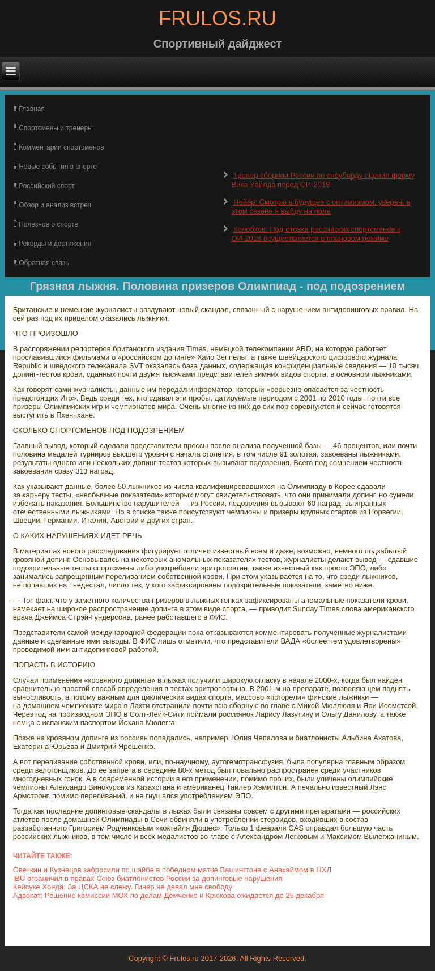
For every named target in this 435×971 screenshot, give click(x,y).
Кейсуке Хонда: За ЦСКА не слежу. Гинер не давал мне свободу (123, 887)
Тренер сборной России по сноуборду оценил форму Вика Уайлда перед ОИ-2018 (322, 180)
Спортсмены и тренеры (56, 128)
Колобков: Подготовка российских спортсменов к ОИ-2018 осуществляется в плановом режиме (315, 233)
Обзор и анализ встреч (55, 205)
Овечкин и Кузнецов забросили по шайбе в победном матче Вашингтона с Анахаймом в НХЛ (172, 870)
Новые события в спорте (58, 167)
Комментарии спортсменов (61, 147)
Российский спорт (47, 186)
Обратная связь (44, 263)
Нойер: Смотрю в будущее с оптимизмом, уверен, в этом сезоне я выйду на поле (320, 206)
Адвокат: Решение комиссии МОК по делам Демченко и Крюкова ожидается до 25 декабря (168, 895)
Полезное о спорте (48, 224)
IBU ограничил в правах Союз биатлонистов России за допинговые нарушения (148, 878)
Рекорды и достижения (55, 244)
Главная (32, 109)
